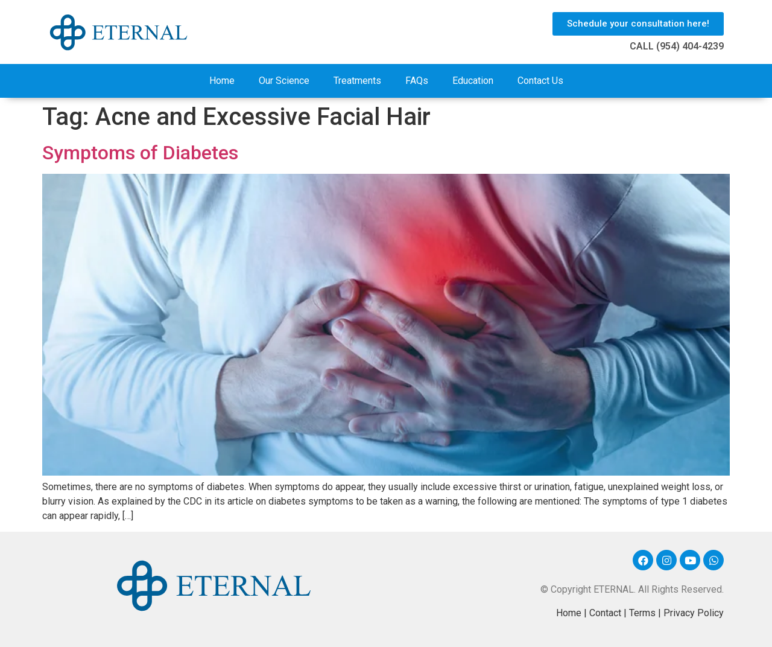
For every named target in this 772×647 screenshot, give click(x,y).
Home (222, 80)
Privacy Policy (693, 613)
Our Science (284, 80)
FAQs (416, 80)
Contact (605, 613)
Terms (642, 613)
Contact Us (540, 80)
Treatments (357, 80)
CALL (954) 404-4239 (677, 46)
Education (472, 80)
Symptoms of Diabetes (140, 152)
